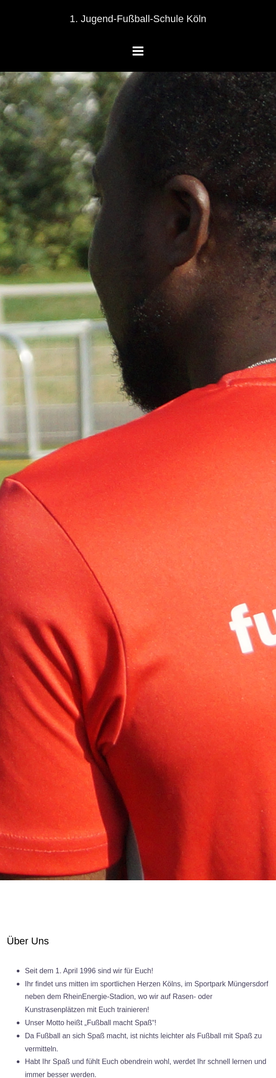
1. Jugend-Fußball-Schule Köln (138, 18)
